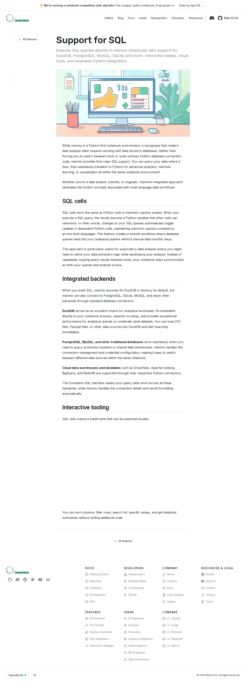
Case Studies (173, 595)
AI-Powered (95, 618)
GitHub (130, 595)
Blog (120, 18)
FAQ (90, 601)
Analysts (131, 625)
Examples (93, 588)
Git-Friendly (94, 625)
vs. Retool (170, 645)
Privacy (208, 595)
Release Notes (135, 581)
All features (27, 39)
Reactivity (93, 581)
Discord (208, 581)
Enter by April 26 (191, 5)
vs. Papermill (172, 639)
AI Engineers (134, 618)
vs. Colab (170, 625)
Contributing (134, 588)
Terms (207, 601)
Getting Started (96, 574)
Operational (17, 675)
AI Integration (95, 595)
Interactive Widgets (99, 645)
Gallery (108, 18)
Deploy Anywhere (98, 632)
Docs (131, 18)
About (168, 574)
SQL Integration (97, 639)
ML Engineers (134, 652)
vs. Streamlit (172, 632)
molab (143, 18)
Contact (208, 588)
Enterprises (196, 18)
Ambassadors (134, 574)
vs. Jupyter (171, 618)
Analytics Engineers (138, 639)
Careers (169, 581)
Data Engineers (135, 645)
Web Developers (137, 659)
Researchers (159, 18)
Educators (178, 18)
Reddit (207, 574)
